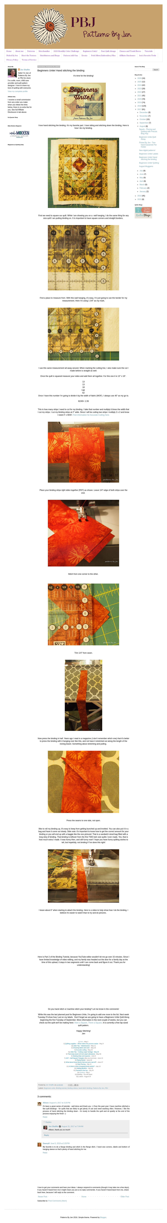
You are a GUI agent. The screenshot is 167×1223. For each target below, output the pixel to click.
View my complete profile (18, 91)
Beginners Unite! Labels (148, 154)
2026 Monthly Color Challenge (66, 51)
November (144, 116)
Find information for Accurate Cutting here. (91, 415)
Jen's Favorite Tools (147, 55)
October (143, 119)
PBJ (106, 1088)
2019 (139, 102)
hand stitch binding (85, 1088)
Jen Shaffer (53, 1126)
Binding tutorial (61, 1088)
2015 (139, 199)
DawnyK (46, 1143)
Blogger (103, 1217)
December (144, 112)
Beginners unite (49, 1088)
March (142, 185)
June (142, 174)
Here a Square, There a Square (88, 1023)
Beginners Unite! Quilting (149, 163)
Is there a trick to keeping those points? (82, 1066)
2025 (139, 82)
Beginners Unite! (90, 51)
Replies (48, 1122)
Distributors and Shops (50, 55)
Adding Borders (82, 1068)
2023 (139, 89)
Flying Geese (80, 1060)
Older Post (125, 1197)
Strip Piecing (81, 1064)
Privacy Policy (12, 60)
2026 (139, 78)
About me (19, 51)
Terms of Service (29, 60)
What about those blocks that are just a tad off (81, 1062)
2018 (139, 106)
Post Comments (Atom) (57, 1201)
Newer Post (42, 1197)
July (141, 171)
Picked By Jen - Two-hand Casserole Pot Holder (148, 145)
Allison (46, 1103)
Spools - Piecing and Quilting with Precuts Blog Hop (148, 131)
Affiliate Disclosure (127, 55)
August (143, 126)
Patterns (31, 51)
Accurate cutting (81, 1050)
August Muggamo (146, 166)
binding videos (72, 1088)
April (142, 181)
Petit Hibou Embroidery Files (103, 55)
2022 (139, 92)
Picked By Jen (12, 55)
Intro (81, 1041)
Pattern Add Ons (70, 55)
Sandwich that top (82, 1070)
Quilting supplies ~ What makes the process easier (81, 1043)
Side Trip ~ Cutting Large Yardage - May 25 (85, 1052)
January (143, 191)
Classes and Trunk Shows (130, 51)
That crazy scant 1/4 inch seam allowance (81, 1054)
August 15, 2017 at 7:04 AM (72, 1126)
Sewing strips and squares (81, 1056)
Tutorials (149, 51)
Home (9, 51)
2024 (139, 85)
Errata (84, 55)
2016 (139, 196)
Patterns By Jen (98, 1088)
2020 (139, 99)
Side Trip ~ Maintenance (82, 1046)
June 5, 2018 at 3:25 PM (60, 1143)
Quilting (82, 1072)
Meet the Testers (28, 55)
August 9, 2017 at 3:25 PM (59, 1103)
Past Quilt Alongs (108, 51)
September (144, 123)
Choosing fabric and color (81, 1048)
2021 (139, 96)
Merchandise (44, 51)
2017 (139, 109)
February (143, 188)
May (142, 178)
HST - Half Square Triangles (75, 1058)
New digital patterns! (147, 150)
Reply (45, 1117)
